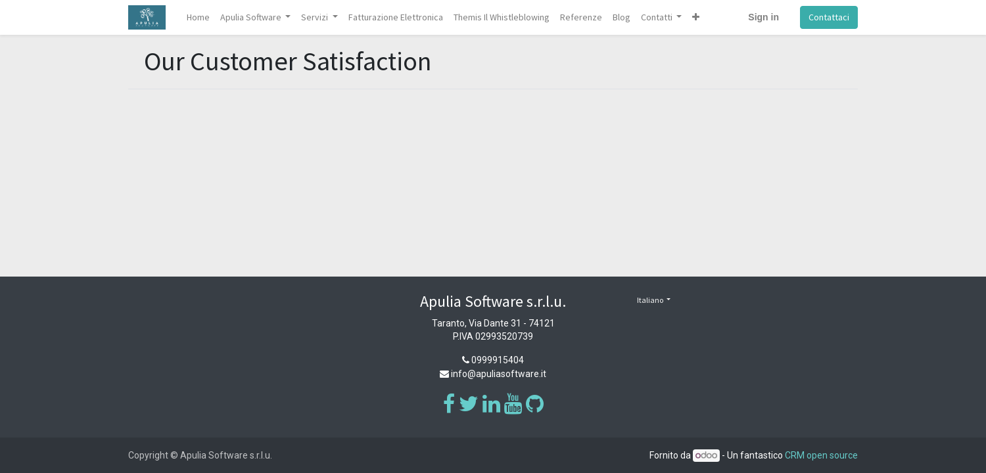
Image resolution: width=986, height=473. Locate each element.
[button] (696, 17)
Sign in (763, 17)
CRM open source (821, 455)
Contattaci (829, 17)
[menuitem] (198, 17)
